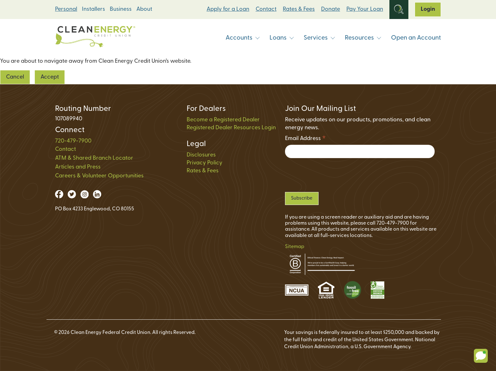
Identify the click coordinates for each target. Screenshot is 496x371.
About (144, 9)
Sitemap (294, 246)
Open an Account (416, 38)
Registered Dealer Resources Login (231, 128)
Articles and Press (78, 167)
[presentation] (333, 175)
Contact (266, 9)
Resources (363, 38)
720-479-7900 (73, 141)
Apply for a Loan (228, 9)
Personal (66, 9)
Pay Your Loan (364, 9)
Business (121, 9)
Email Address (305, 139)
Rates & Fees (299, 9)
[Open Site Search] (398, 9)
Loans (282, 38)
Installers (93, 9)
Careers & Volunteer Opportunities (99, 176)
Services (319, 38)
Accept (49, 77)
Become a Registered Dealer (223, 120)
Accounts (243, 38)
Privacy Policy (204, 163)
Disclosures (201, 155)
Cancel (15, 77)
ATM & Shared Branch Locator (94, 158)
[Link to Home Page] (95, 38)
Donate (330, 9)
